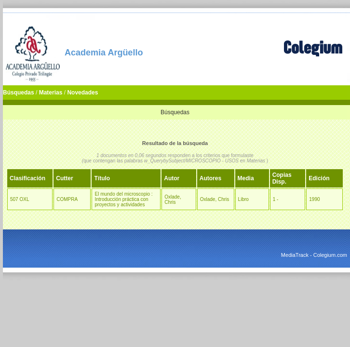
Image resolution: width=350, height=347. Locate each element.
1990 (314, 199)
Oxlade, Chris (172, 199)
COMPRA (67, 199)
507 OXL (19, 199)
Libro (243, 199)
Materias (51, 92)
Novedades (82, 92)
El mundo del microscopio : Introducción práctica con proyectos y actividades (123, 199)
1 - (276, 199)
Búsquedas (18, 92)
